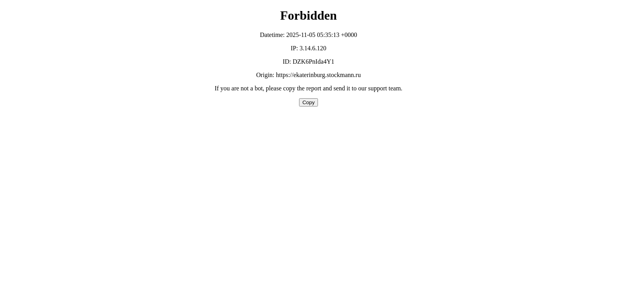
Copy (308, 102)
